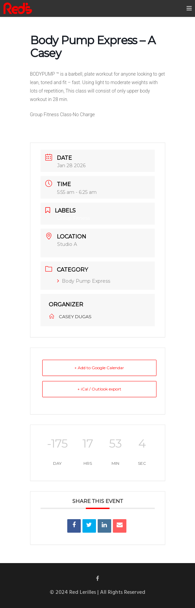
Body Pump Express (83, 281)
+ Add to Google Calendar (99, 367)
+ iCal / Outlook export (99, 388)
